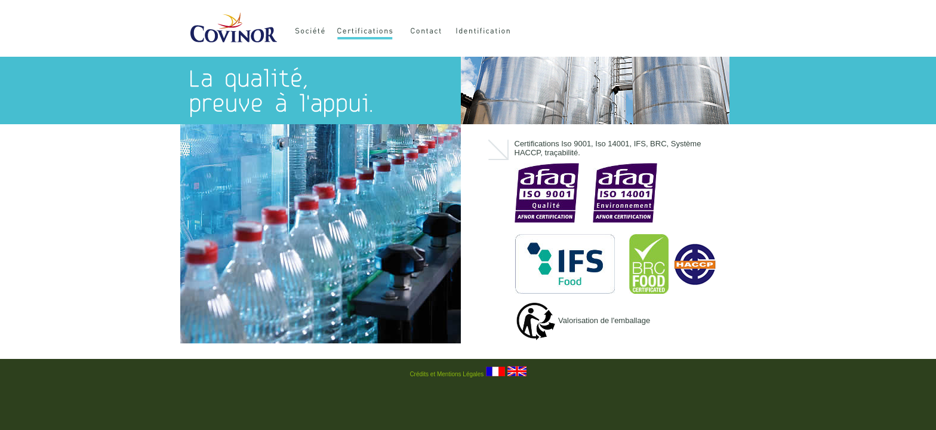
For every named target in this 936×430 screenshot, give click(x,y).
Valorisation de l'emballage (583, 320)
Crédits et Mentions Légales (447, 374)
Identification (496, 32)
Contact (429, 32)
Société (312, 32)
